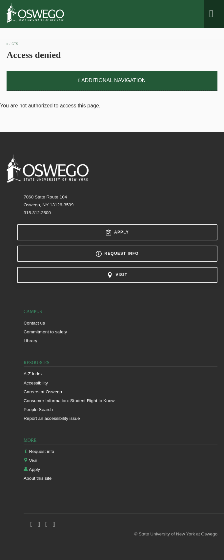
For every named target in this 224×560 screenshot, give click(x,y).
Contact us (34, 323)
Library (30, 340)
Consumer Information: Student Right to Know (69, 400)
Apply (117, 232)
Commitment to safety (45, 331)
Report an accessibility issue (52, 418)
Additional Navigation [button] (112, 80)
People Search (38, 409)
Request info (117, 254)
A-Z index (33, 373)
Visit (117, 275)
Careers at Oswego (43, 391)
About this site (37, 478)
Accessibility (36, 383)
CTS (14, 44)
